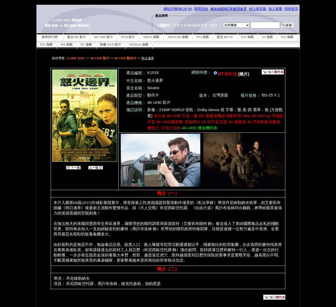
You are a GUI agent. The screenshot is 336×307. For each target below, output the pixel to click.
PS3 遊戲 (202, 37)
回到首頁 (291, 9)
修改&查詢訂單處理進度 (228, 9)
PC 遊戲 (86, 44)
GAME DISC (76, 58)
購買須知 (201, 9)
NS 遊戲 (267, 37)
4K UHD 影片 (103, 37)
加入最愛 (275, 9)
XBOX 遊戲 (151, 37)
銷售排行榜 (50, 37)
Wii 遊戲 (66, 44)
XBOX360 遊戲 (178, 37)
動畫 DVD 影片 (110, 44)
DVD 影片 (127, 37)
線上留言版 (257, 9)
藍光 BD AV (225, 37)
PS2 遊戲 (287, 37)
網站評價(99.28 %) (178, 9)
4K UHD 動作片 (125, 58)
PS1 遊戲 (46, 44)
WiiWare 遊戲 (139, 44)
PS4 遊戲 (247, 37)
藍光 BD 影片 (76, 37)
